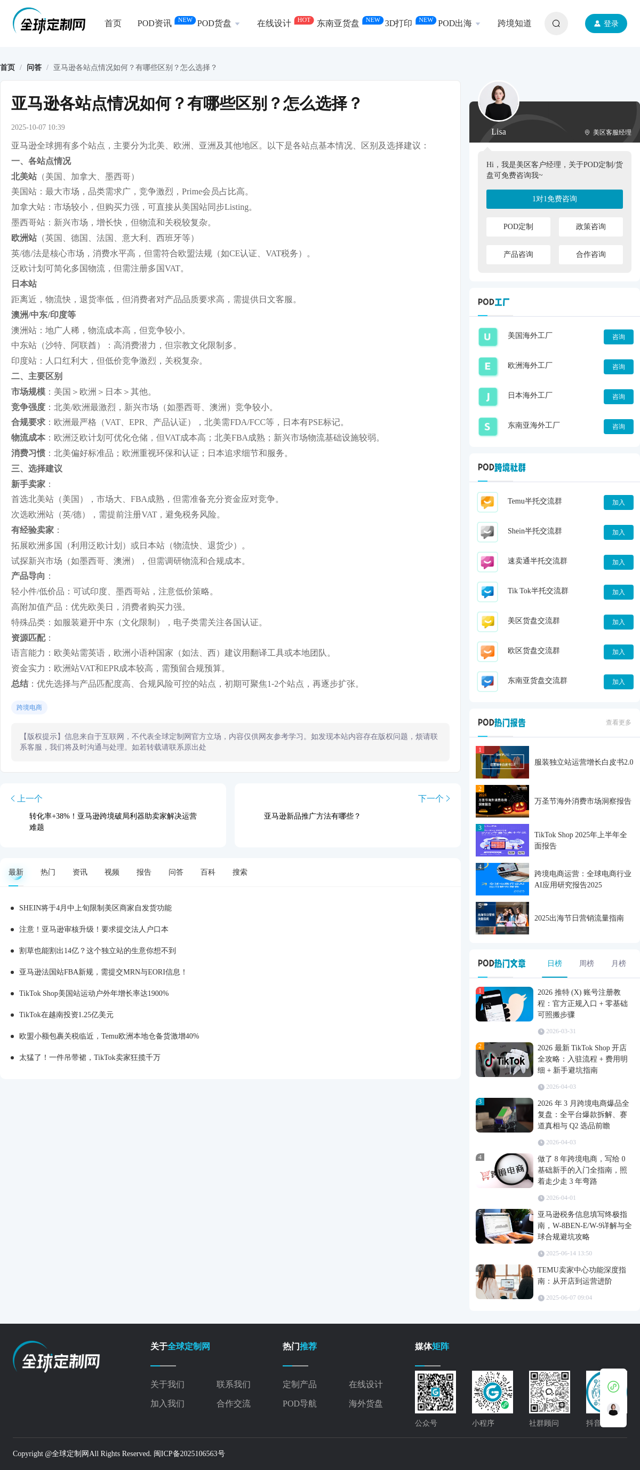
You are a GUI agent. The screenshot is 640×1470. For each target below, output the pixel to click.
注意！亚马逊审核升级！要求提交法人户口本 (94, 929)
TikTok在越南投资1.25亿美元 (66, 1015)
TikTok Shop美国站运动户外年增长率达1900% (94, 993)
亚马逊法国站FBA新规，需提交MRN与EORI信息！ (103, 972)
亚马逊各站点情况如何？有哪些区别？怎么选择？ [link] (135, 68)
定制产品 (300, 1384)
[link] (7, 68)
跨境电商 (29, 707)
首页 (7, 68)
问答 (34, 68)
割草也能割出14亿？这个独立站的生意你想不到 (97, 951)
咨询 (618, 337)
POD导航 (300, 1403)
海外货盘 (366, 1403)
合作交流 (234, 1403)
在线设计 (366, 1384)
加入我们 (167, 1403)
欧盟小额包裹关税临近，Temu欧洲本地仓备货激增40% (109, 1036)
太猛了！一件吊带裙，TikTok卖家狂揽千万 (90, 1058)
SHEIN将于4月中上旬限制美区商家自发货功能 (95, 908)
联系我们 (234, 1384)
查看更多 (618, 722)
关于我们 (167, 1384)
